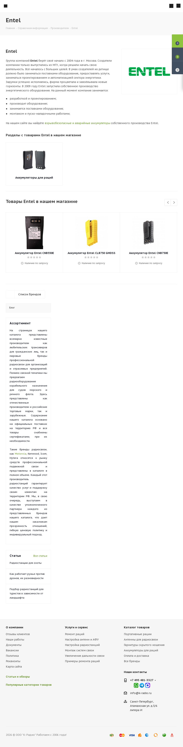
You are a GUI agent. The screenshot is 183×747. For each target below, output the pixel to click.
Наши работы (15, 639)
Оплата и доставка (136, 656)
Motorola (20, 453)
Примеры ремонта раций (82, 661)
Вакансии (12, 650)
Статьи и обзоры (18, 676)
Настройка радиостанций (82, 645)
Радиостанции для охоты (26, 563)
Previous (168, 202)
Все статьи (40, 556)
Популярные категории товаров (29, 685)
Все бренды (132, 661)
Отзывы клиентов (18, 634)
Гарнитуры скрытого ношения (144, 645)
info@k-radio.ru (141, 693)
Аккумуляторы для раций (34, 177)
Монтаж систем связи (79, 650)
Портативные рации (138, 634)
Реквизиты (13, 661)
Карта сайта (14, 666)
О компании (14, 627)
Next (174, 202)
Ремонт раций (74, 634)
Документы (13, 645)
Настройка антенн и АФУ (82, 639)
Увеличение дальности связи (84, 656)
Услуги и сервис (76, 627)
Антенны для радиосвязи (141, 639)
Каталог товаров (137, 627)
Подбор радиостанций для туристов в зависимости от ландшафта (26, 593)
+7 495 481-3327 (141, 680)
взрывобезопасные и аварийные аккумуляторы (77, 123)
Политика (12, 656)
